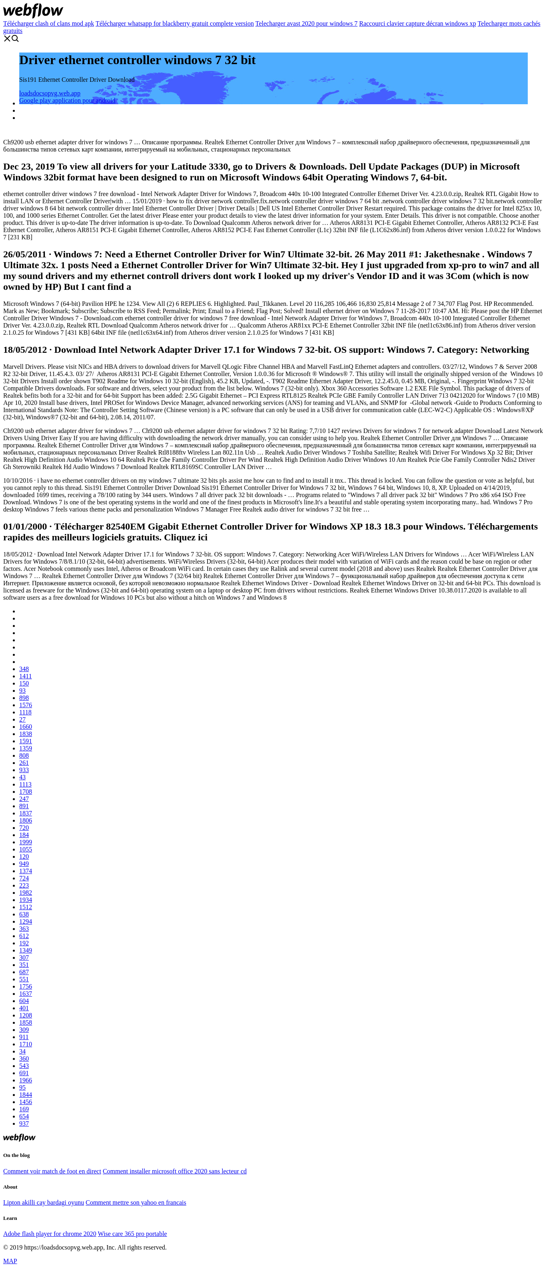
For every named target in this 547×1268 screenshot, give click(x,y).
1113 (25, 784)
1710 (25, 1044)
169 (24, 1109)
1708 (25, 791)
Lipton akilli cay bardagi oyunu (43, 1202)
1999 (25, 842)
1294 (25, 921)
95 (22, 1087)
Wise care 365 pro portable (132, 1233)
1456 (25, 1101)
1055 (25, 849)
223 (24, 885)
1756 (25, 986)
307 (24, 957)
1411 (25, 676)
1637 (25, 993)
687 (24, 972)
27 (22, 719)
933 (24, 769)
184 (24, 834)
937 (24, 1123)
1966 (25, 1080)
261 (24, 762)
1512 (25, 907)
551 (24, 979)
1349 (25, 950)
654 (24, 1116)
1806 (25, 820)
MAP (10, 1261)
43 (22, 777)
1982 (25, 892)
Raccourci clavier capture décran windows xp (417, 23)
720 (24, 827)
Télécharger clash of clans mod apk (48, 23)
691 (24, 1073)
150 (24, 683)
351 (24, 964)
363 (24, 928)
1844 (25, 1094)
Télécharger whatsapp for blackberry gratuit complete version (174, 23)
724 (24, 878)
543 (24, 1065)
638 (24, 914)
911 (23, 1036)
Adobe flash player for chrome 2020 (49, 1233)
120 (24, 856)
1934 (25, 899)
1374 (25, 871)
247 (24, 798)
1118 (25, 712)
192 (24, 943)
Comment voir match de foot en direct (52, 1171)
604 (24, 1000)
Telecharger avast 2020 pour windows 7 (306, 23)
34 (22, 1051)
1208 (25, 1015)
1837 (25, 813)
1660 (25, 726)
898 (24, 697)
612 (24, 935)
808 (24, 755)
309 (24, 1029)
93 (22, 690)
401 (24, 1008)
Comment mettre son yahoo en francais (136, 1202)
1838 (25, 733)
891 (24, 806)
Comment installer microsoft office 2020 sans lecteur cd (174, 1171)
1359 (25, 748)
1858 (25, 1022)
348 (24, 668)
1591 (25, 741)
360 (24, 1058)
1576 (25, 705)
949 (24, 863)
